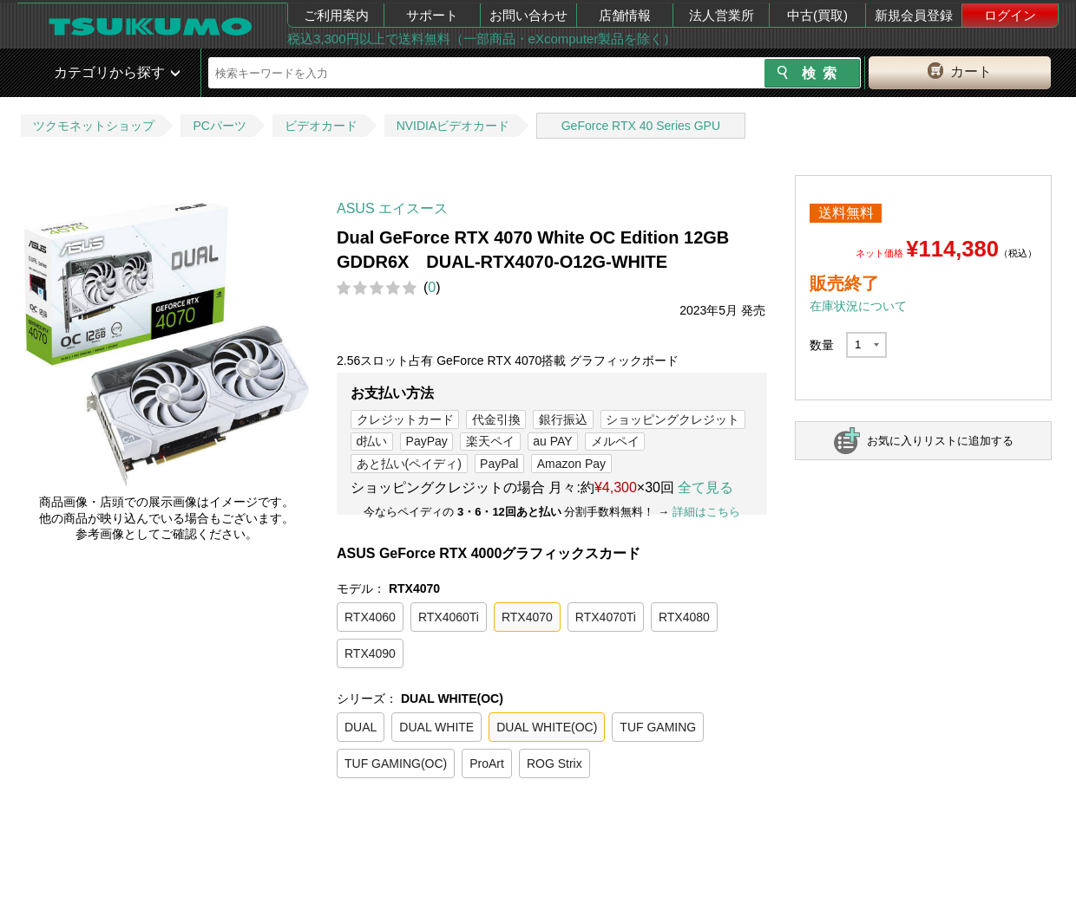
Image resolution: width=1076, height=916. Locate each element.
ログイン (1010, 15)
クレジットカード (405, 419)
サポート (432, 15)
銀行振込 (563, 419)
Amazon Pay (571, 464)
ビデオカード (321, 126)
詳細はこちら (706, 511)
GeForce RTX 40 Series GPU (640, 126)
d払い (372, 441)
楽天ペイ (490, 441)
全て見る (705, 487)
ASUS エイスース (392, 208)
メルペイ (615, 441)
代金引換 (496, 419)
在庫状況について (858, 306)
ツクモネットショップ (93, 126)
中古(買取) (817, 15)
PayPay (427, 441)
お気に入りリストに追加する (940, 440)
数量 (822, 345)
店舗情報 (625, 15)
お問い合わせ (528, 15)
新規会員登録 (914, 15)
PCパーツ (219, 126)
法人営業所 (721, 15)
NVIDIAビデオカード (453, 126)
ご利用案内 (336, 15)
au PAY (552, 441)
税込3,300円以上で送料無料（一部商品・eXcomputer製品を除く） (481, 38)
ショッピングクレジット (672, 419)
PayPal (499, 464)
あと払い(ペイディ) (409, 464)
